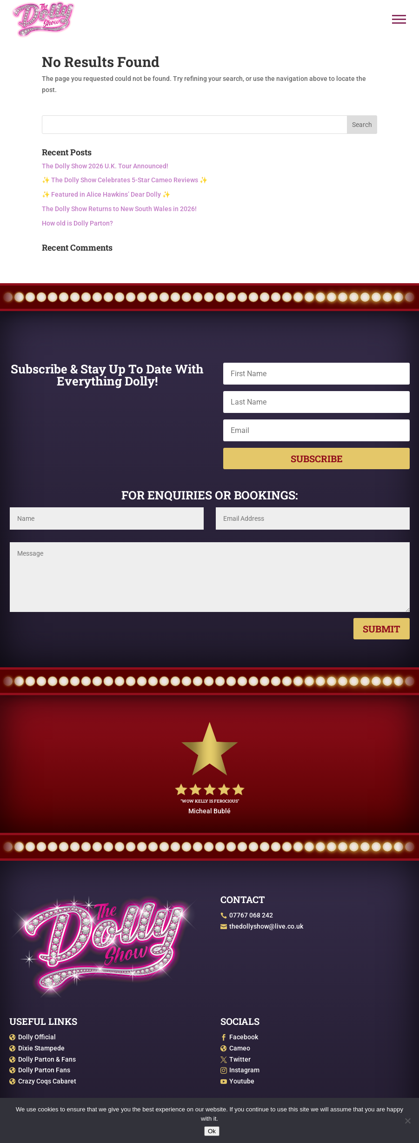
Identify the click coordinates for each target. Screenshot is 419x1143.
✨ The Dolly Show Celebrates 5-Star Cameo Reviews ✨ (124, 180)
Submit (381, 629)
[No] (407, 1120)
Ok (212, 1131)
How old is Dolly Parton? (77, 223)
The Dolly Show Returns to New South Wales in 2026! (119, 209)
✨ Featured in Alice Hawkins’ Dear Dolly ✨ (106, 194)
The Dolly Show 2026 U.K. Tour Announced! (105, 166)
